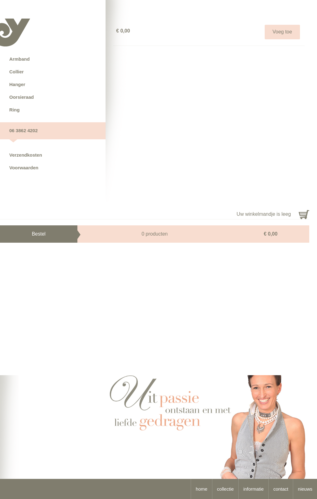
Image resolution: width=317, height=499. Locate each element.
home (201, 489)
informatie (253, 489)
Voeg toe (282, 31)
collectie (225, 489)
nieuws (305, 489)
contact (280, 489)
